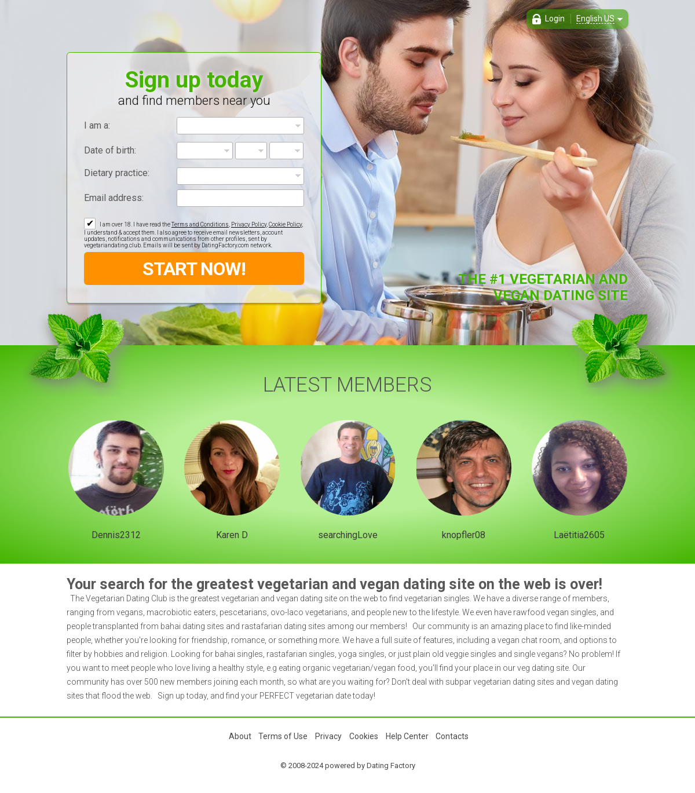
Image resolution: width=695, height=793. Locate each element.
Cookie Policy (285, 224)
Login (555, 18)
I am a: (97, 125)
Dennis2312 (116, 534)
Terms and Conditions (200, 224)
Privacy (328, 736)
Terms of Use (283, 736)
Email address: (114, 197)
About (240, 736)
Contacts (452, 736)
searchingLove (348, 534)
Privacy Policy (248, 224)
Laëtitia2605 (579, 534)
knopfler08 (463, 534)
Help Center (407, 736)
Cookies (363, 736)
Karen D (232, 534)
